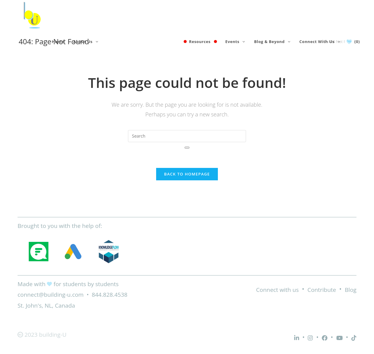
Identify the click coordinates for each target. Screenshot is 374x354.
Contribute (321, 290)
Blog (350, 290)
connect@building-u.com (51, 295)
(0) (357, 41)
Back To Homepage (187, 174)
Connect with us (277, 290)
